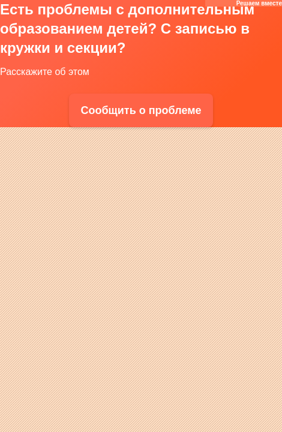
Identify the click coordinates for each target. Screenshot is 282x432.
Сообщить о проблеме (140, 110)
